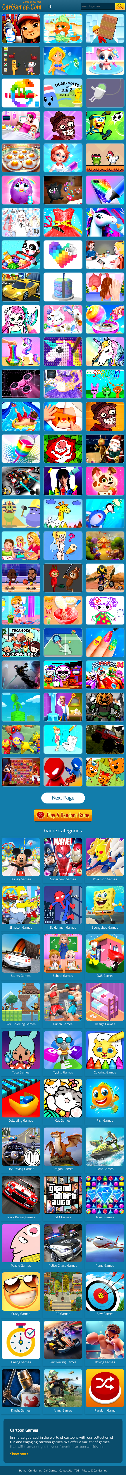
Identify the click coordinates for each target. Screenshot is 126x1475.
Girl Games (50, 1470)
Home (22, 1470)
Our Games (35, 1470)
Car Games (100, 1470)
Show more (19, 1454)
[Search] (98, 6)
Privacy (85, 1470)
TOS (76, 1470)
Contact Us (65, 1470)
